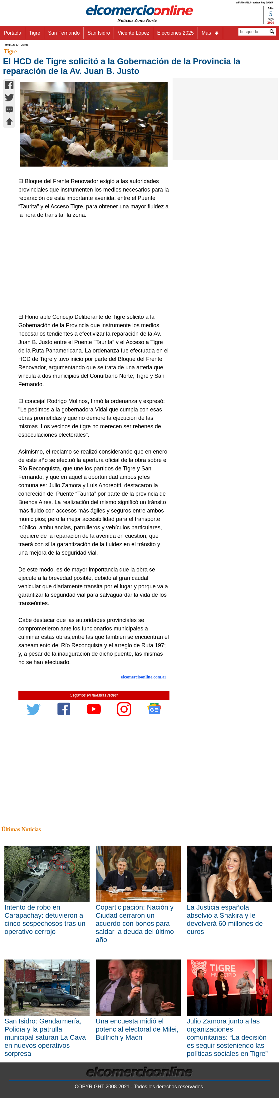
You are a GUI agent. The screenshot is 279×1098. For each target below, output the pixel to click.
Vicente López (133, 33)
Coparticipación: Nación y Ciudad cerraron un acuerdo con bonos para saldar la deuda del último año (135, 923)
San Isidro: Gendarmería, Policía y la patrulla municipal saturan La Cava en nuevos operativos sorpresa (45, 1037)
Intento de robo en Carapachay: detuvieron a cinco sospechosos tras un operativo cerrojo (44, 919)
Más (210, 33)
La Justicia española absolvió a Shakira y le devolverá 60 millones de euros (225, 919)
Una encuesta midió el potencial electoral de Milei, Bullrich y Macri (137, 1029)
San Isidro (98, 33)
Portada (12, 33)
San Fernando (64, 33)
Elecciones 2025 (175, 33)
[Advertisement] (91, 266)
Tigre (34, 33)
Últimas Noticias (21, 829)
